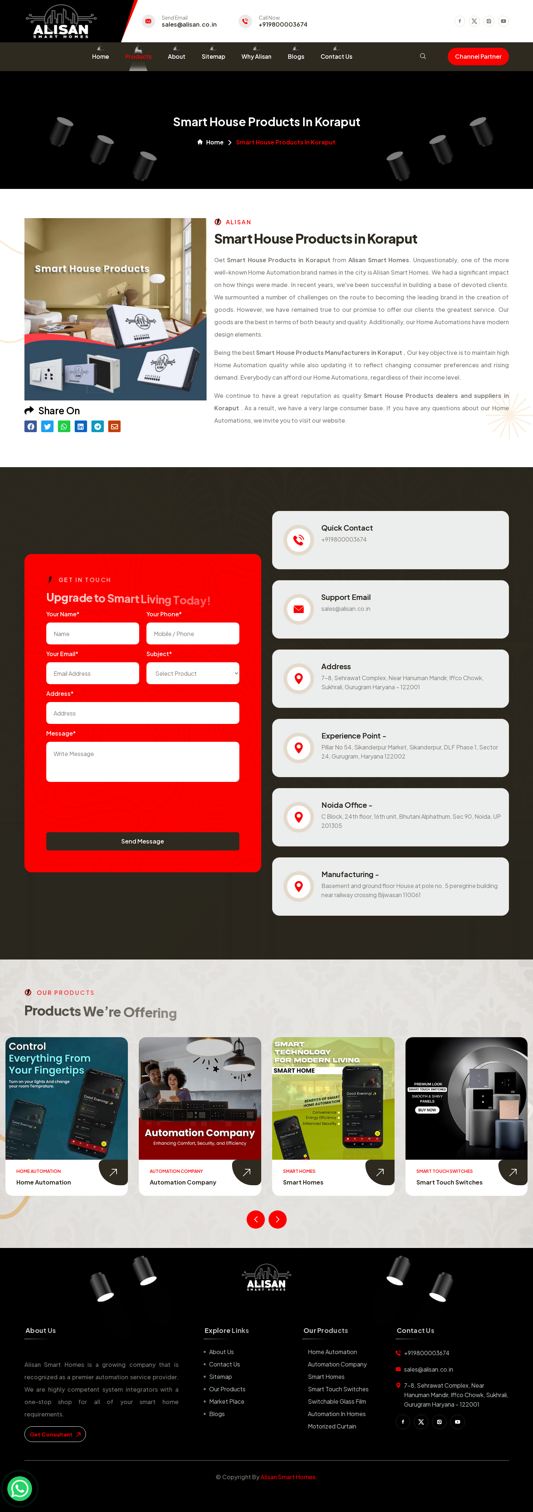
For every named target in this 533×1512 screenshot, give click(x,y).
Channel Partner (478, 56)
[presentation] (101, 803)
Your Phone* (164, 614)
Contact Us (336, 56)
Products (138, 56)
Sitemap (213, 56)
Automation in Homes (337, 1414)
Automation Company (183, 1182)
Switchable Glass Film (337, 1401)
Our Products (227, 1389)
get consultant (55, 1434)
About (176, 56)
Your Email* (62, 654)
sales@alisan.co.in (189, 24)
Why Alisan (256, 56)
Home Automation (43, 1182)
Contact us (224, 1364)
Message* (61, 733)
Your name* (62, 614)
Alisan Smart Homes (288, 1477)
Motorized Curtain (332, 1426)
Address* (60, 693)
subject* (159, 654)
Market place (226, 1401)
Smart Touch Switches (449, 1182)
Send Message (142, 841)
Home (100, 56)
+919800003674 (283, 24)
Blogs (296, 56)
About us (221, 1352)
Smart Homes (303, 1182)
